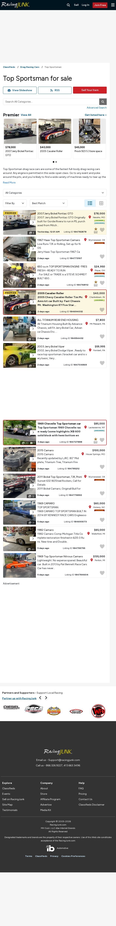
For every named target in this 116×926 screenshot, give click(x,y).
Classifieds (8, 788)
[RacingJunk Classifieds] (15, 9)
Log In (85, 5)
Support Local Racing (32, 692)
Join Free (100, 5)
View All (26, 115)
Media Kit (45, 810)
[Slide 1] (56, 162)
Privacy (54, 856)
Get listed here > (96, 115)
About (44, 788)
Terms (28, 856)
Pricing (83, 793)
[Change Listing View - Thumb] (101, 203)
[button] (112, 5)
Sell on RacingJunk (13, 799)
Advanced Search (97, 107)
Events (6, 793)
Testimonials (9, 810)
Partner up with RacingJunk (19, 698)
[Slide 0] (53, 162)
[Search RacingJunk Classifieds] (68, 5)
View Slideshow (20, 90)
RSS (55, 90)
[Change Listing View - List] (90, 203)
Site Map (7, 804)
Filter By (14, 203)
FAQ (81, 788)
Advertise (45, 804)
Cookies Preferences (73, 856)
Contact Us (85, 799)
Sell (76, 5)
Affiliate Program (50, 799)
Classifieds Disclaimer (91, 804)
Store (43, 793)
